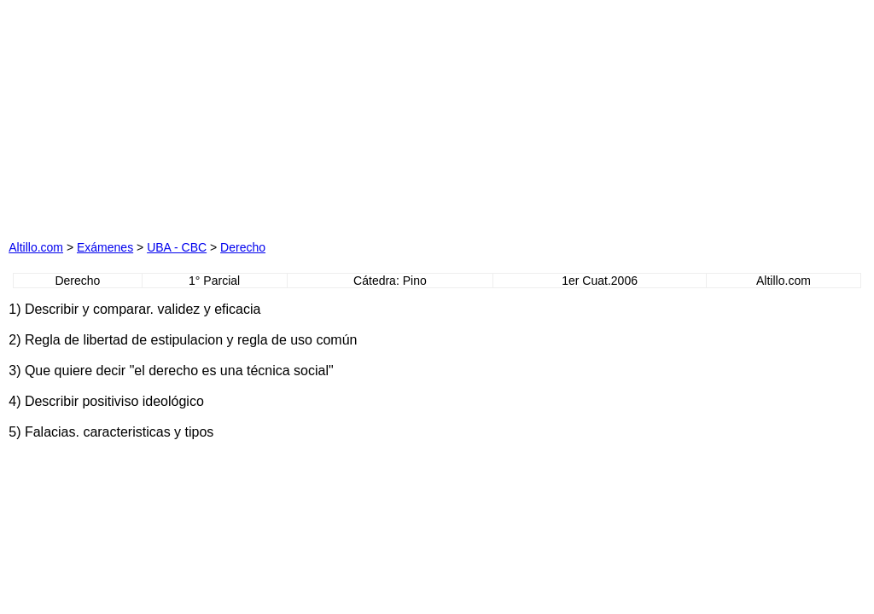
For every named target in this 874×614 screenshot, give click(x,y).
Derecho (242, 247)
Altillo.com (36, 247)
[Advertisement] (266, 115)
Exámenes (105, 247)
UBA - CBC (177, 247)
